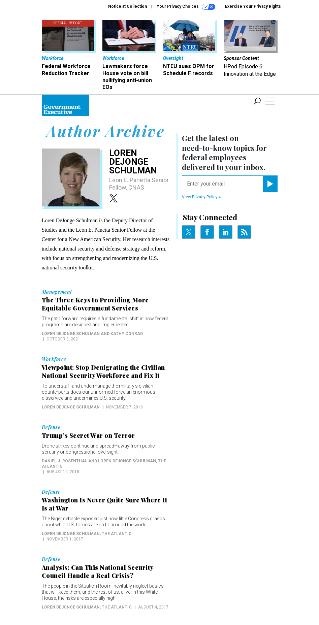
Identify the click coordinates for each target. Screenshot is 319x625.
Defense (51, 427)
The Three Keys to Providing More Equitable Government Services (95, 304)
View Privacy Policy (201, 197)
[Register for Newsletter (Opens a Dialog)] (270, 184)
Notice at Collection (127, 6)
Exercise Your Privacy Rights (253, 6)
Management (57, 292)
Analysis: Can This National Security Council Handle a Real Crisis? (97, 571)
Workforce (54, 359)
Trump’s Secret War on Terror (88, 435)
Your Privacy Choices (186, 7)
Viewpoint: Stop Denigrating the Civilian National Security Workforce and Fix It (103, 371)
